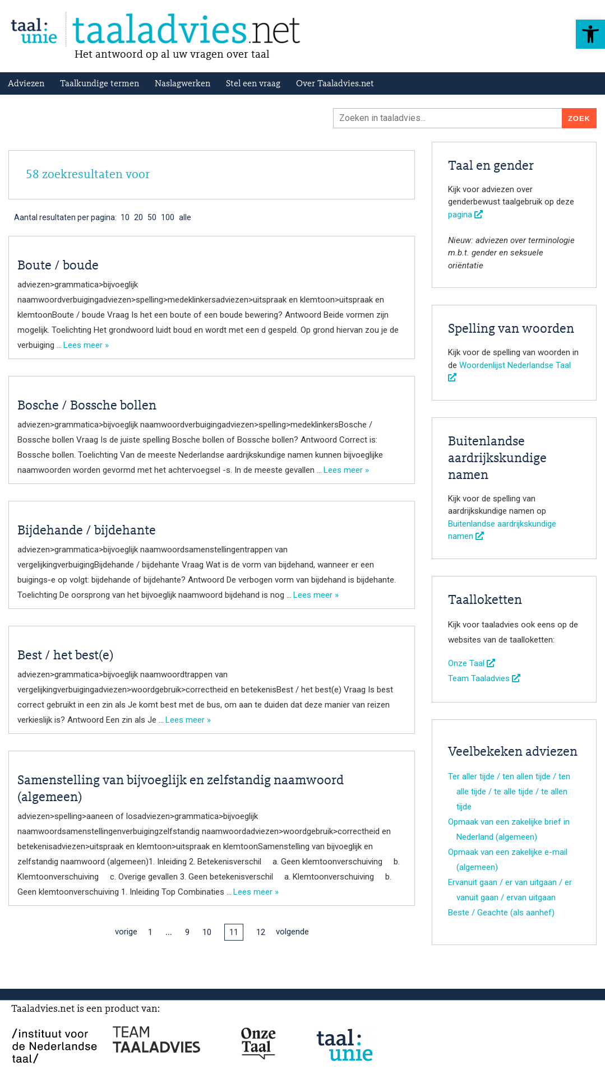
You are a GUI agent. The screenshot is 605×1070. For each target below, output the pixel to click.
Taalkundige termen (99, 84)
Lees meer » (86, 345)
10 (206, 932)
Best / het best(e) (65, 656)
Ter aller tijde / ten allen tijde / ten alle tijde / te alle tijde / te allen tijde (509, 791)
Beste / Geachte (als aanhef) (501, 913)
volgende (292, 932)
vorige (126, 932)
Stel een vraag (253, 84)
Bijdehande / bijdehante (86, 531)
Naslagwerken (182, 84)
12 (260, 932)
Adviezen (26, 84)
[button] (590, 34)
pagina (465, 215)
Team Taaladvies (484, 678)
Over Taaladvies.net (335, 84)
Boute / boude (58, 266)
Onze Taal (471, 663)
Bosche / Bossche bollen (86, 406)
